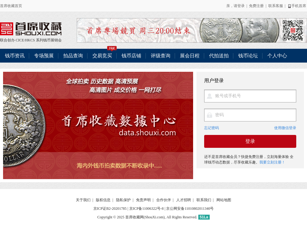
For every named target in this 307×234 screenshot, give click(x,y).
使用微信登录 (285, 128)
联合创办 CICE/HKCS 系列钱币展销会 (30, 28)
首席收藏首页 (11, 6)
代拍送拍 (219, 55)
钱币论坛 (248, 55)
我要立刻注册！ (272, 162)
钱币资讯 (15, 55)
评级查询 (160, 55)
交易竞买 (104, 53)
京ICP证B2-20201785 (110, 208)
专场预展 (44, 55)
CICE (20, 40)
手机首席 (296, 6)
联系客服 (275, 6)
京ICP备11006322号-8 (146, 208)
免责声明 (143, 200)
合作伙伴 (163, 200)
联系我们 (203, 200)
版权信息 (103, 200)
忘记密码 (211, 128)
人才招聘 (183, 200)
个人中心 (277, 55)
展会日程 (190, 55)
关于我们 (83, 200)
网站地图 (223, 200)
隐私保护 (123, 200)
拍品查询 (73, 55)
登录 (241, 6)
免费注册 (256, 6)
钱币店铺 (131, 55)
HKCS (30, 40)
